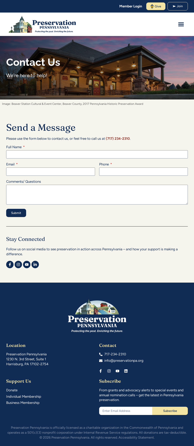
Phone (104, 164)
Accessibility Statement (136, 437)
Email (10, 164)
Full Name (14, 147)
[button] (181, 24)
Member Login (130, 6)
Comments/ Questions (23, 182)
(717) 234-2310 (118, 138)
